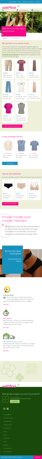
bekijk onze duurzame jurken (12, 126)
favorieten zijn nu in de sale (10, 54)
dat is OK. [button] (37, 457)
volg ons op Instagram (5, 409)
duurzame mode (8, 418)
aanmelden (14, 401)
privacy (5, 435)
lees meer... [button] (20, 457)
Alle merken (16, 38)
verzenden (6, 438)
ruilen (5, 441)
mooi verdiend (7, 452)
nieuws (5, 431)
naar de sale (10, 163)
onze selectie (7, 428)
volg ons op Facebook (8, 409)
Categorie (4, 38)
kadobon (6, 445)
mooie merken (7, 425)
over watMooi (7, 414)
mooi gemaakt (7, 421)
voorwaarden (7, 448)
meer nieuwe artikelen (10, 203)
